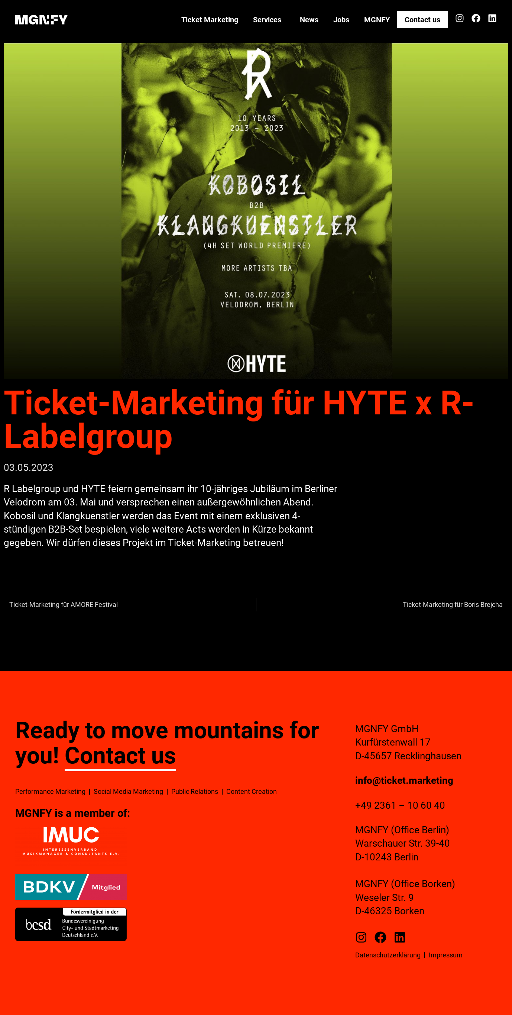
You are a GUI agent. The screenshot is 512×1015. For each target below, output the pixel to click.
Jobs (341, 19)
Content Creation (251, 791)
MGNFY (377, 19)
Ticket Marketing (209, 19)
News (309, 19)
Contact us (422, 19)
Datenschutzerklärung (388, 955)
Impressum (446, 955)
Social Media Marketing (128, 791)
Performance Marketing (50, 791)
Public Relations (194, 791)
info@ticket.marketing (404, 780)
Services (269, 19)
